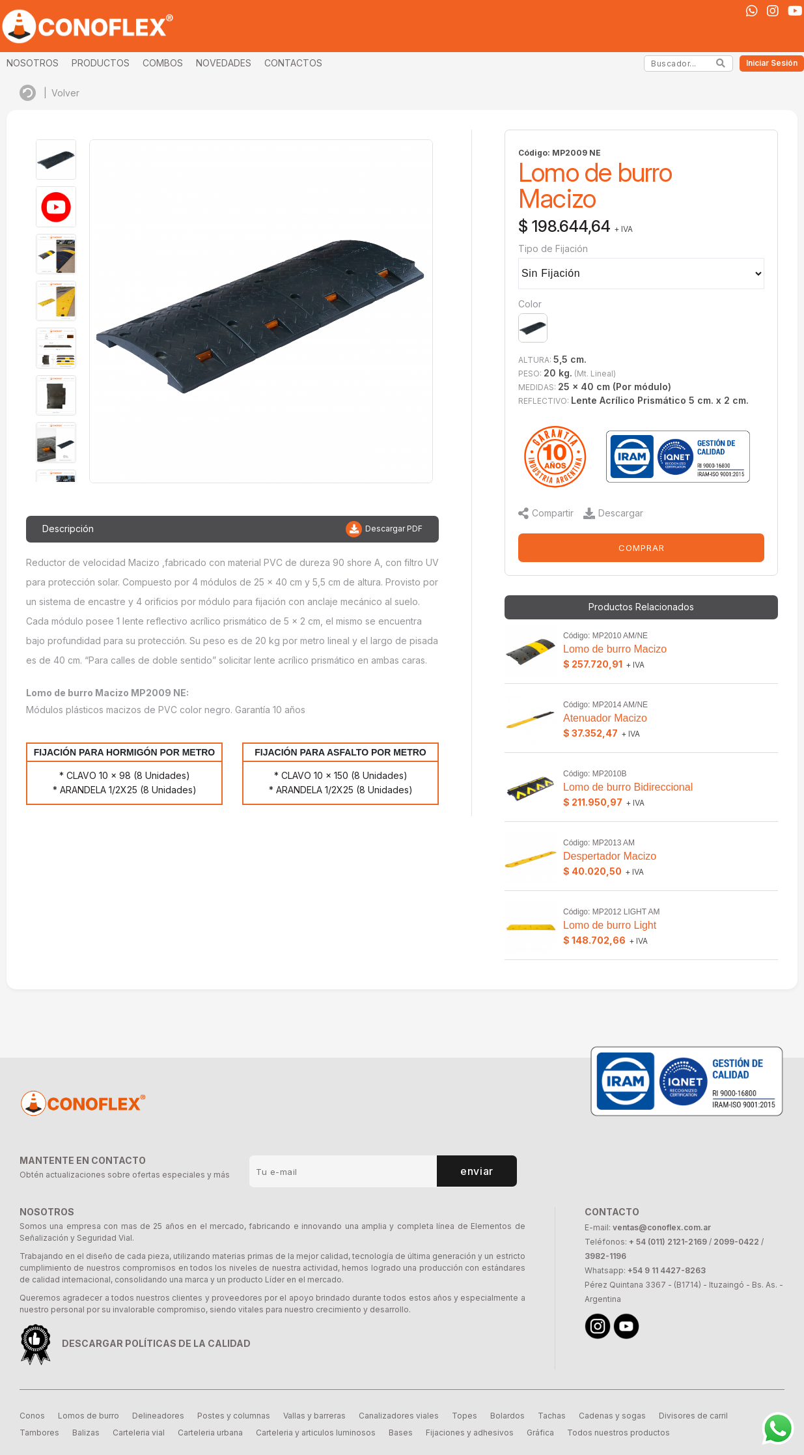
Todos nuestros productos (618, 1432)
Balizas (86, 1432)
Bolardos (507, 1415)
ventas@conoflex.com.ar (662, 1227)
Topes (464, 1415)
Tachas (552, 1415)
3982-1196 (605, 1256)
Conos (32, 1415)
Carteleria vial (139, 1432)
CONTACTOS (293, 62)
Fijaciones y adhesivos (470, 1432)
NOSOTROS (33, 62)
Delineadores (158, 1415)
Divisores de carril (693, 1415)
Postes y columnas (233, 1415)
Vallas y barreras (314, 1415)
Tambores (39, 1432)
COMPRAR (641, 548)
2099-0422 (736, 1242)
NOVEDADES (223, 62)
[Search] (721, 63)
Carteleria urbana (210, 1432)
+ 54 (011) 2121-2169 (668, 1242)
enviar (476, 1171)
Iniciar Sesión (771, 63)
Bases (401, 1432)
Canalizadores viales (399, 1415)
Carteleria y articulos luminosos (316, 1432)
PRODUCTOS (101, 62)
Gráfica (540, 1432)
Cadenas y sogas (612, 1415)
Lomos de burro (88, 1415)
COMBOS (163, 62)
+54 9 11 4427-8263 (667, 1270)
